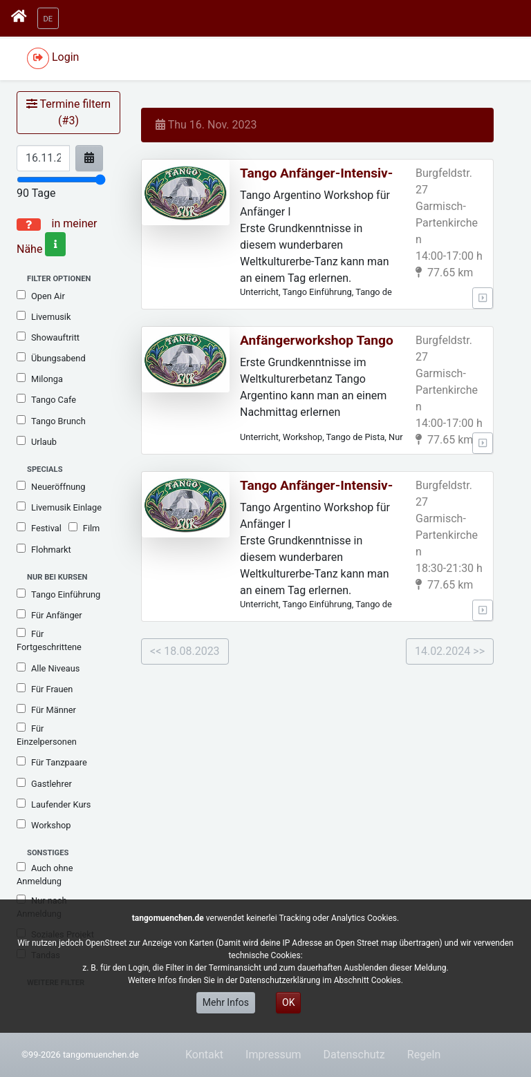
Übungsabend (51, 357)
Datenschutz (354, 1054)
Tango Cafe (46, 399)
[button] (48, 18)
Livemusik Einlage (59, 507)
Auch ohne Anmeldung (45, 874)
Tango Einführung (58, 594)
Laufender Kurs (54, 804)
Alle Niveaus (48, 668)
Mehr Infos (226, 1002)
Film (84, 527)
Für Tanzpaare (52, 762)
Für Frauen (45, 688)
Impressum (273, 1054)
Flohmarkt (44, 549)
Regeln (424, 1054)
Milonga (40, 378)
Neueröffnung (51, 486)
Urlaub (37, 441)
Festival (39, 527)
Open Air (41, 295)
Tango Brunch (51, 420)
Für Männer (46, 709)
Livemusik (44, 316)
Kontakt (204, 1054)
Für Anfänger (49, 614)
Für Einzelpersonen (47, 735)
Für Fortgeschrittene (49, 640)
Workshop (44, 824)
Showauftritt (48, 337)
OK (288, 1002)
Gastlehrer (44, 783)
